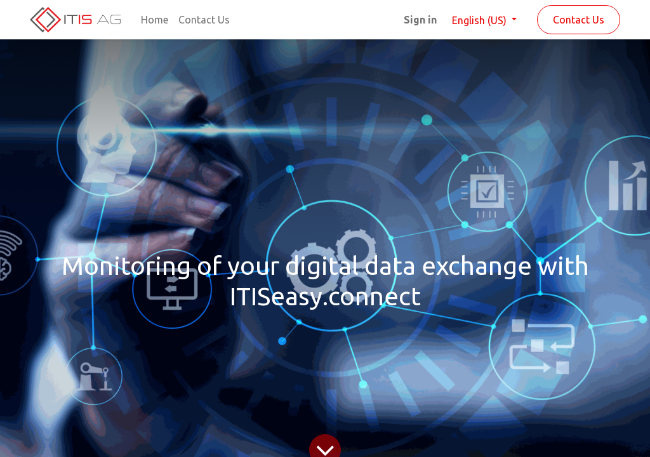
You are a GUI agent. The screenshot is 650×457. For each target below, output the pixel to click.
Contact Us (578, 19)
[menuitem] (154, 19)
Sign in (420, 19)
